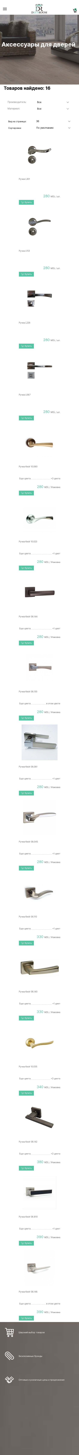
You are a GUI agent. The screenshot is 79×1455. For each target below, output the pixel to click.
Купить (26, 202)
